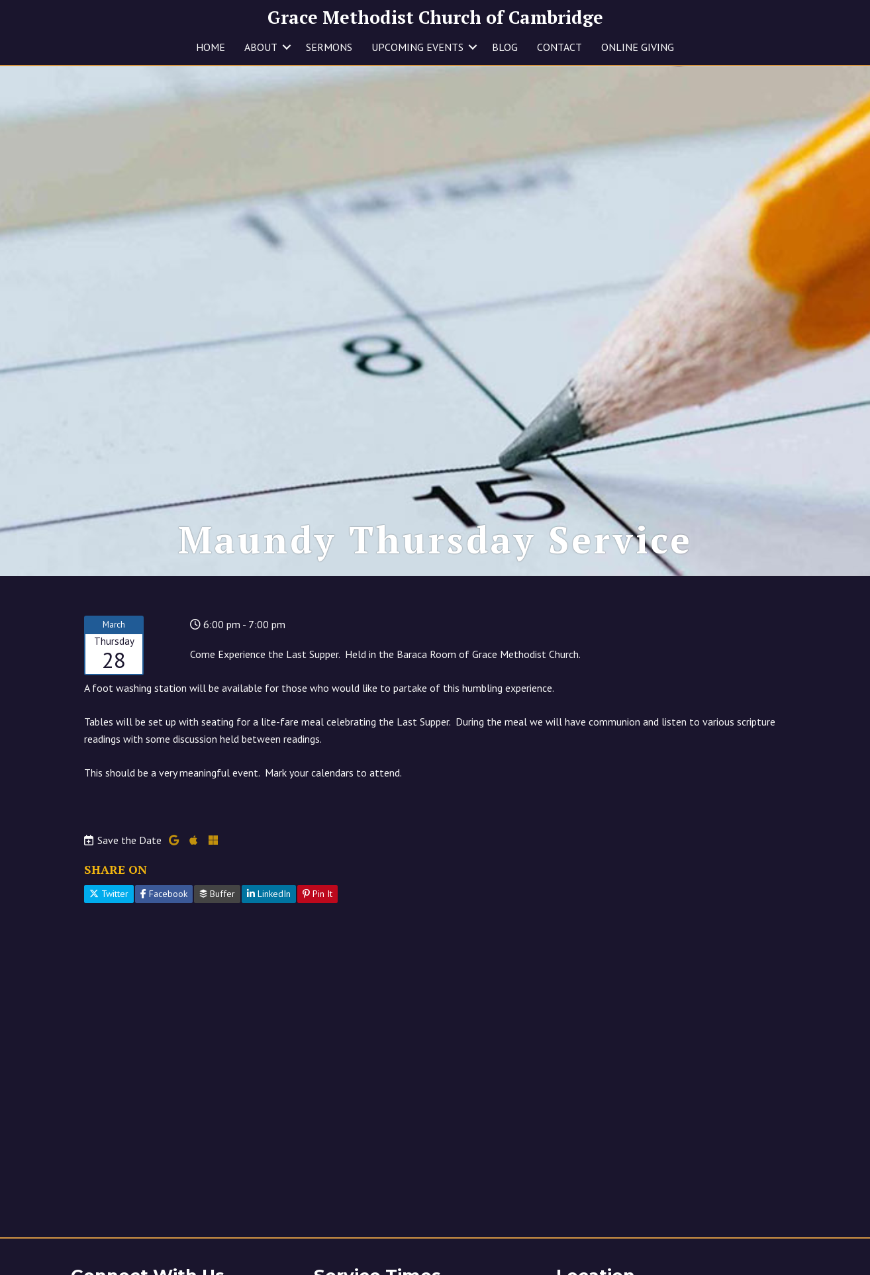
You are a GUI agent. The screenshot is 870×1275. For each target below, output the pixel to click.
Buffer (217, 894)
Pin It (317, 894)
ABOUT (260, 47)
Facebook (163, 894)
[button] (286, 47)
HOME (210, 47)
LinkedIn (269, 894)
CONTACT (559, 47)
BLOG (505, 47)
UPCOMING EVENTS (417, 47)
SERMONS (329, 47)
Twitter (108, 894)
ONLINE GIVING (637, 47)
